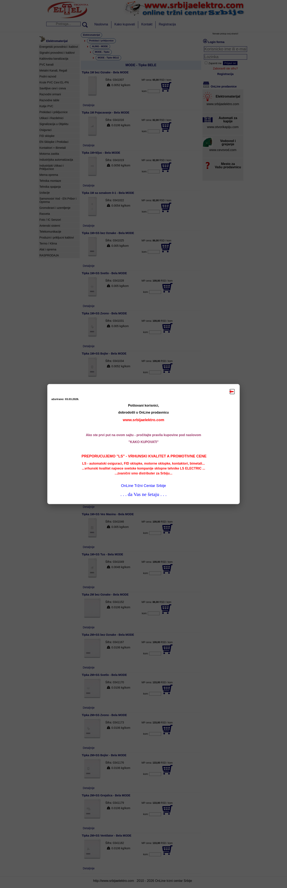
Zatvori (232, 391)
